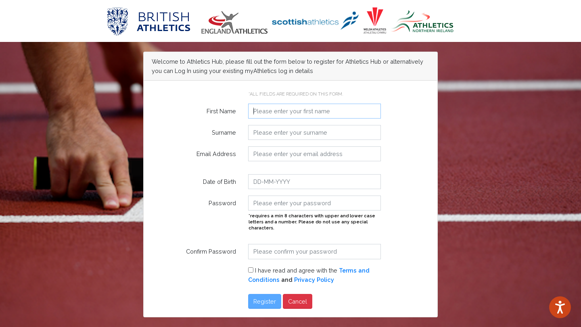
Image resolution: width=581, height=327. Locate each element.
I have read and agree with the (309, 275)
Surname (224, 132)
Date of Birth (219, 181)
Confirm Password (211, 251)
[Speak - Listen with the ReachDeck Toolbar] (560, 307)
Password (222, 203)
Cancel (297, 301)
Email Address (216, 153)
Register (264, 301)
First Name (221, 111)
